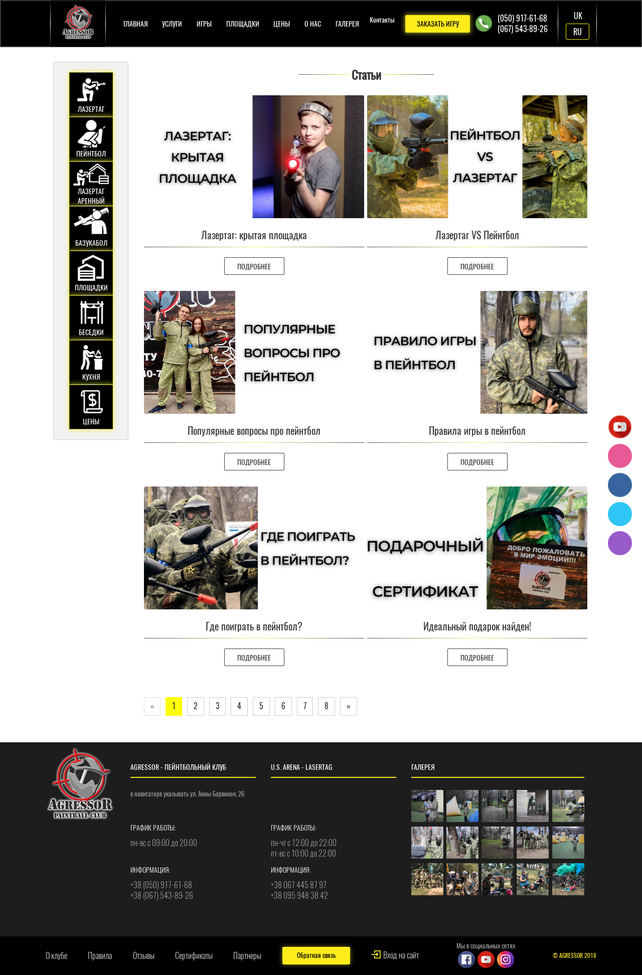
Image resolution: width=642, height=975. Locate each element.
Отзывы (143, 955)
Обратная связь (316, 955)
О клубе (56, 955)
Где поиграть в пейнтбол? (254, 626)
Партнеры (247, 955)
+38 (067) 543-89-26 (161, 895)
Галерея (347, 24)
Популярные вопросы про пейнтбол (254, 430)
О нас (312, 24)
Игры (204, 24)
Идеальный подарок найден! (477, 626)
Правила (100, 955)
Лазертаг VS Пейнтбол (477, 235)
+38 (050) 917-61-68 (161, 885)
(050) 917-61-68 (522, 18)
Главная (135, 24)
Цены (281, 24)
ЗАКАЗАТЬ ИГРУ (438, 24)
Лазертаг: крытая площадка (254, 235)
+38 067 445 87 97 (299, 885)
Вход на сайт (401, 955)
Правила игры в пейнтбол (477, 430)
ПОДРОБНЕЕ (254, 266)
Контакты (382, 20)
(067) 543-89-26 (523, 29)
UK (578, 16)
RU (577, 32)
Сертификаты (194, 955)
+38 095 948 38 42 (299, 895)
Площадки (242, 24)
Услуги (172, 24)
